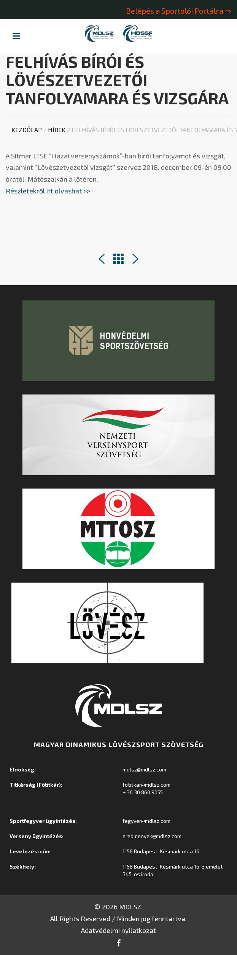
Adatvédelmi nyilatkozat (118, 930)
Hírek (56, 129)
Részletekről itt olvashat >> (49, 191)
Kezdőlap (26, 129)
